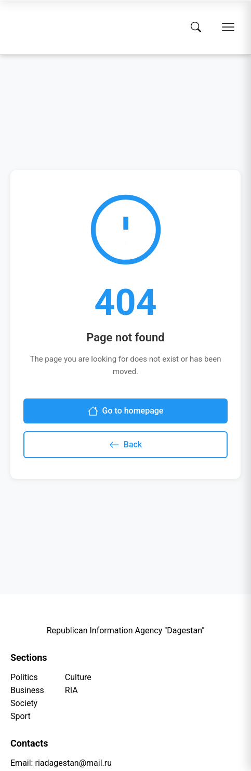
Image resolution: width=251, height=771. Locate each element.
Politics (24, 677)
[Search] (196, 27)
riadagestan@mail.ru (73, 763)
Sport (20, 716)
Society (23, 703)
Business (27, 690)
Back (125, 445)
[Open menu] (228, 27)
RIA (71, 690)
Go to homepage (126, 411)
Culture (78, 677)
